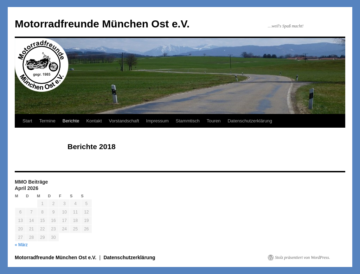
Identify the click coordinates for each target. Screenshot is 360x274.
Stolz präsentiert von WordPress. (302, 257)
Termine (47, 120)
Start (27, 120)
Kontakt (94, 120)
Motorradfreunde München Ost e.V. (102, 24)
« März (21, 244)
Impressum (157, 120)
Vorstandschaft (124, 120)
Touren (214, 120)
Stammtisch (188, 120)
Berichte (71, 120)
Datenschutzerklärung (249, 120)
